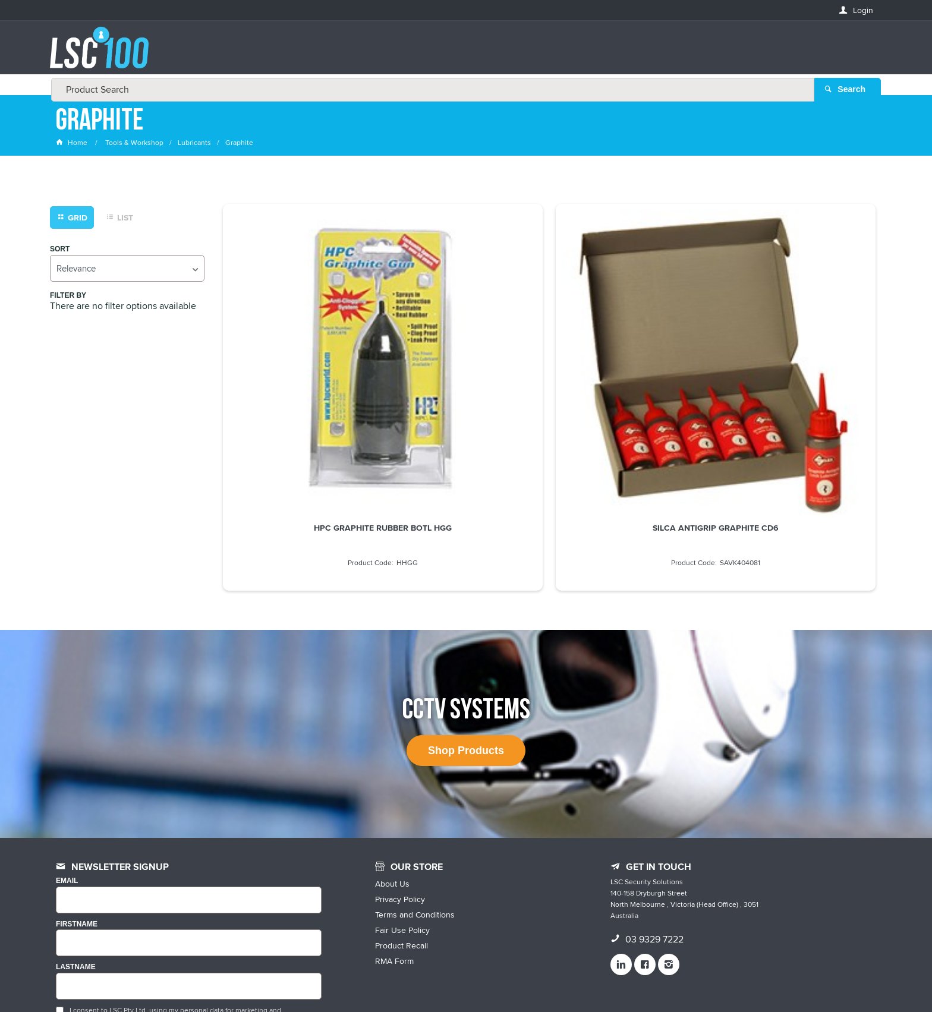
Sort (60, 252)
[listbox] (127, 270)
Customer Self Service (491, 978)
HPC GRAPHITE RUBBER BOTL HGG (300, 364)
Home (72, 145)
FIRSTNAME (76, 791)
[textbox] (462, 53)
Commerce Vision (573, 978)
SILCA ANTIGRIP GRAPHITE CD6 (466, 364)
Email (67, 748)
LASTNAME (76, 834)
